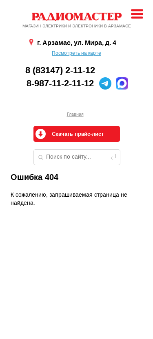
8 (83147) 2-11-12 (60, 70)
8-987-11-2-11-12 (60, 83)
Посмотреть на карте (76, 53)
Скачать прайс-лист (78, 134)
